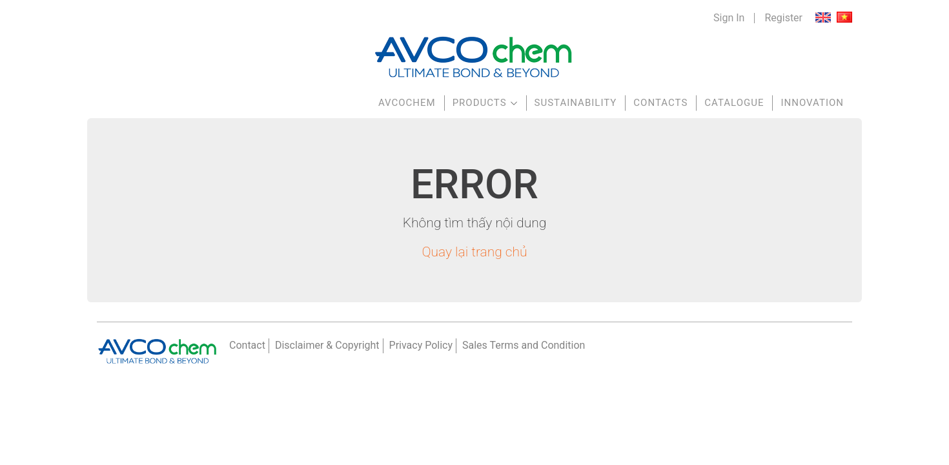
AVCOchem (407, 102)
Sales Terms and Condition (523, 345)
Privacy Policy (421, 345)
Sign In (728, 18)
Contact (247, 345)
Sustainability (576, 102)
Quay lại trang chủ (474, 252)
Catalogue (734, 102)
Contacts (660, 102)
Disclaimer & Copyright (327, 345)
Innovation (812, 102)
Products (480, 102)
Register (783, 18)
